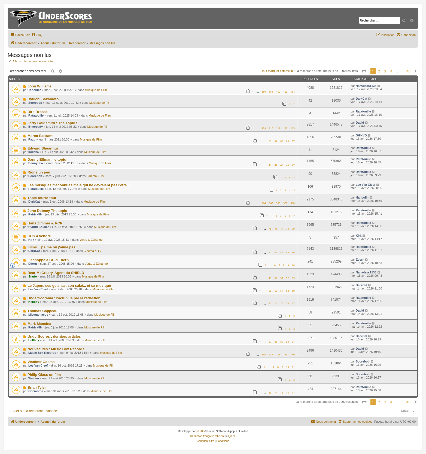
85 (287, 252)
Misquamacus (38, 314)
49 (270, 278)
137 (271, 354)
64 (276, 141)
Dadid (360, 122)
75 (270, 228)
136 (263, 354)
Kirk (31, 239)
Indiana (33, 152)
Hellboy (33, 301)
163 (285, 91)
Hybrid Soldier (38, 226)
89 (281, 341)
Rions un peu (39, 172)
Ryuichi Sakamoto (43, 99)
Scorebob (35, 102)
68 (287, 290)
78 (287, 228)
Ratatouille (36, 115)
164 (293, 91)
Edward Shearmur (43, 148)
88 (276, 341)
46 (287, 165)
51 (281, 278)
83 (276, 252)
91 (293, 341)
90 (287, 341)
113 (293, 128)
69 (293, 290)
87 (270, 341)
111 (278, 128)
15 (281, 392)
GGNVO (361, 135)
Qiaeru (232, 436)
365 (271, 203)
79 (293, 228)
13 (270, 392)
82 (270, 252)
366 (278, 203)
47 (293, 165)
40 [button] (408, 71)
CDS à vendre (39, 236)
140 (293, 354)
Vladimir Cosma (41, 362)
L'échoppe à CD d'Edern (48, 260)
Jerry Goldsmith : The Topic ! (52, 123)
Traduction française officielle (207, 436)
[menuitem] (36, 35)
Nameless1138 (366, 85)
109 (263, 128)
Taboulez (34, 90)
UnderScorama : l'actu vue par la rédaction (64, 298)
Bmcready (35, 126)
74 (276, 303)
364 (263, 203)
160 (263, 91)
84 (281, 252)
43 (270, 165)
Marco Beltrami (40, 136)
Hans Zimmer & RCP (45, 223)
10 (293, 265)
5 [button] (397, 71)
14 (276, 392)
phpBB (200, 431)
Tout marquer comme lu (277, 70)
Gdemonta (35, 391)
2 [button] (379, 71)
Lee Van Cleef (365, 184)
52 (287, 278)
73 (270, 303)
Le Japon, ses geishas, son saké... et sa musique (69, 286)
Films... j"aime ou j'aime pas (51, 247)
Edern (32, 263)
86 (293, 252)
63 (270, 141)
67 (293, 141)
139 (285, 354)
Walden (33, 378)
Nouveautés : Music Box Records (56, 349)
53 (293, 278)
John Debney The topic (47, 211)
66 (287, 141)
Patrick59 (35, 214)
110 (271, 128)
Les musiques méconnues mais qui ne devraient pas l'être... (79, 185)
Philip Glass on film (44, 375)
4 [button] (391, 71)
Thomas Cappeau (42, 311)
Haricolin (362, 197)
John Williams (40, 86)
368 (293, 203)
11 (293, 367)
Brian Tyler (37, 387)
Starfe (32, 276)
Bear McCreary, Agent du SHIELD (56, 273)
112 (285, 128)
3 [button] (385, 71)
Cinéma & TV (95, 176)
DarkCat (361, 98)
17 (293, 392)
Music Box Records (42, 352)
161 (271, 91)
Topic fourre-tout (42, 198)
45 (281, 165)
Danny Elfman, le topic (47, 159)
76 (276, 228)
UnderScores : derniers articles (54, 336)
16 (287, 392)
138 (278, 354)
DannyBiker (36, 163)
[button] (364, 71)
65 (281, 141)
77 (281, 228)
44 (276, 165)
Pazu (31, 139)
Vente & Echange (91, 239)
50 (276, 278)
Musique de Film (96, 90)
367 (285, 203)
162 (278, 91)
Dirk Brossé (38, 112)
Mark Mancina (39, 324)
